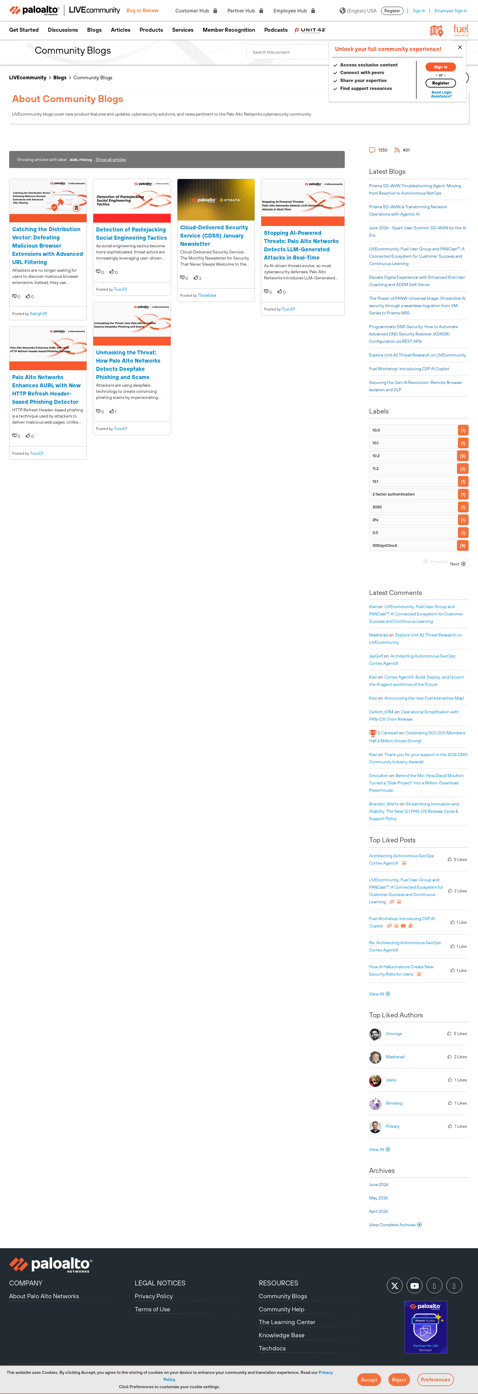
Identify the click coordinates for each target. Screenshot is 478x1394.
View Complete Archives (395, 1224)
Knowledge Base (282, 1334)
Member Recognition (229, 30)
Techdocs (272, 1348)
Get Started (24, 30)
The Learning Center (287, 1321)
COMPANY (25, 1283)
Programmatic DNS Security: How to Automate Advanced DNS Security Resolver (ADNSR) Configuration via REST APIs (413, 334)
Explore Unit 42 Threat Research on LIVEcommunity (417, 355)
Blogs (94, 30)
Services (183, 30)
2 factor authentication (394, 494)
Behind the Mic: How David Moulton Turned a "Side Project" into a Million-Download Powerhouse (416, 783)
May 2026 (378, 1197)
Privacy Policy (154, 1295)
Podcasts (276, 30)
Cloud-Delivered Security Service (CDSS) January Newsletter (214, 235)
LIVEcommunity (27, 77)
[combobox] (319, 52)
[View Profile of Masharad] (378, 635)
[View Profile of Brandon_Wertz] (383, 804)
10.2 (376, 455)
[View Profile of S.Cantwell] (387, 732)
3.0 (375, 532)
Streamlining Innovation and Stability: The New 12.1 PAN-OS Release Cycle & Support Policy (414, 811)
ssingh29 (38, 313)
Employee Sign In (451, 10)
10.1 (376, 443)
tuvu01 (36, 453)
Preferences (435, 1379)
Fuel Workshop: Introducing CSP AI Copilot (409, 368)
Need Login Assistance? (441, 94)
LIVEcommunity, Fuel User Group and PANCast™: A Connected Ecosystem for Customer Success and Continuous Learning (417, 256)
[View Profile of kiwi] (373, 606)
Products (151, 30)
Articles (120, 30)
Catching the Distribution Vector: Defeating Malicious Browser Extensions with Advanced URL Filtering (47, 245)
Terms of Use (152, 1309)
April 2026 (378, 1211)
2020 (377, 507)
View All (376, 993)
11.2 (376, 468)
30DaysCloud (385, 545)
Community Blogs (283, 1295)
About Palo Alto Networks (44, 1295)
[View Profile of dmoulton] (378, 775)
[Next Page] (458, 564)
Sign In (419, 10)
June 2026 (378, 1184)
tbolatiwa (207, 295)
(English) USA (358, 11)
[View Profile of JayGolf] (376, 656)
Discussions (63, 30)
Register (392, 10)
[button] (369, 1379)
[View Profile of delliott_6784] (381, 711)
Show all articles (111, 159)
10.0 (376, 430)
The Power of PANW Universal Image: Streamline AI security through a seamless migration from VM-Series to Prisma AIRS (417, 305)
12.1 (375, 481)
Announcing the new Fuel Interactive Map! (424, 698)
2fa (375, 520)
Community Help (282, 1309)
